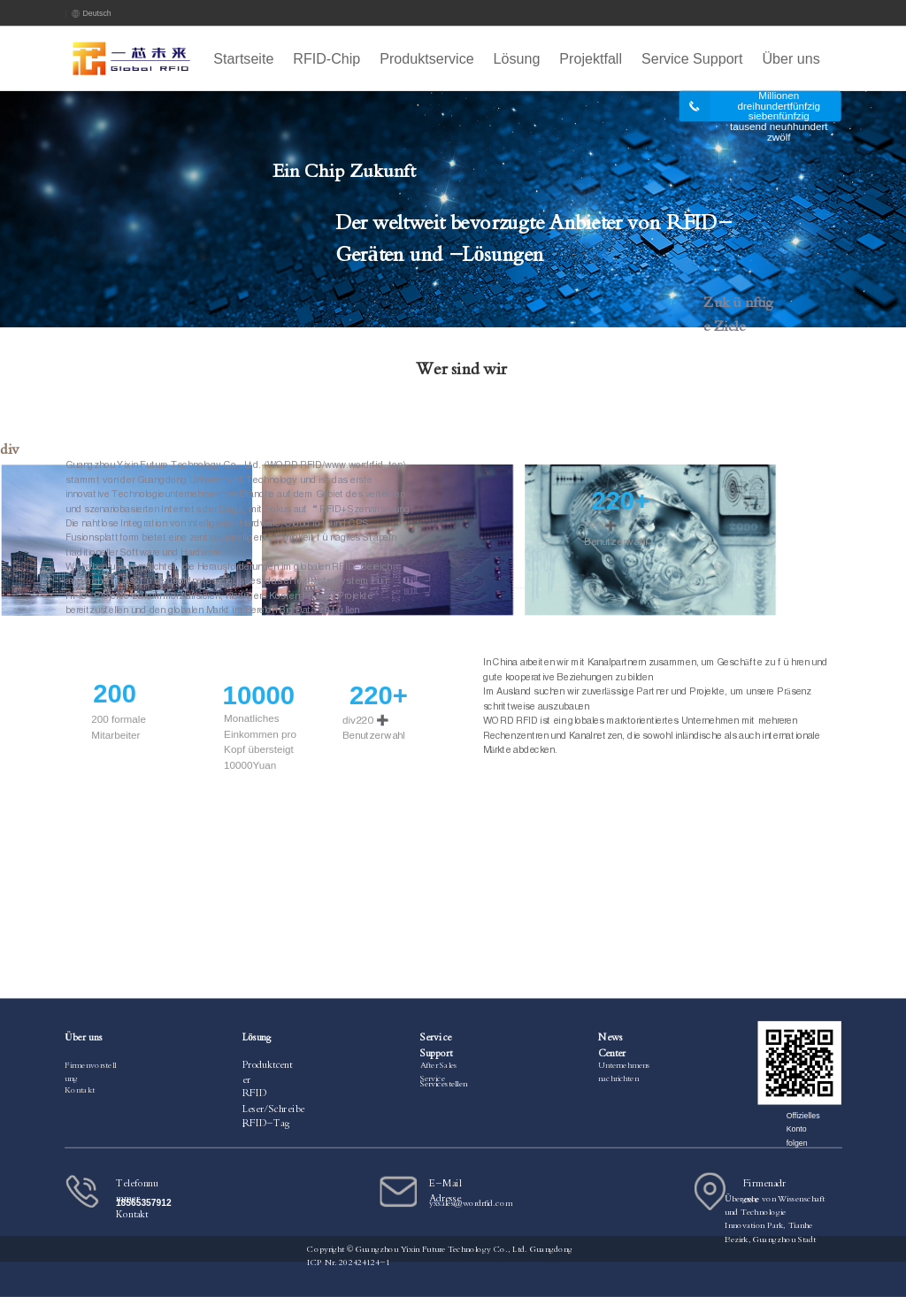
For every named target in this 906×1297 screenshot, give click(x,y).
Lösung (517, 58)
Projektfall (590, 58)
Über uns (790, 58)
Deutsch (91, 13)
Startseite (243, 58)
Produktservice (426, 58)
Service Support (691, 58)
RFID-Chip (326, 58)
